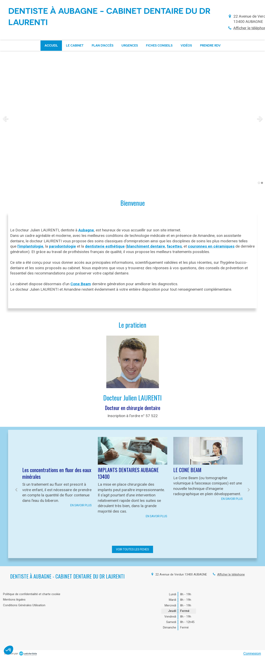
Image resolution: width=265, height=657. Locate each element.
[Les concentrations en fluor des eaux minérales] (57, 451)
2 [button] (262, 183)
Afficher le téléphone (231, 574)
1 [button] (259, 183)
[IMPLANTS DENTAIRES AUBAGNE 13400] (132, 451)
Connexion (252, 653)
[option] (132, 118)
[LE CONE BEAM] (208, 451)
